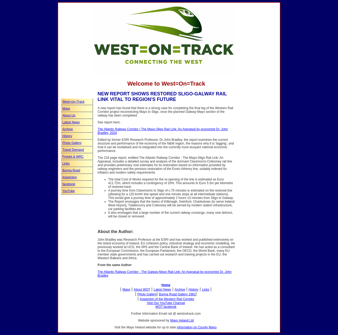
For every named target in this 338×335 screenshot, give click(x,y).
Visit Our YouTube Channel (166, 303)
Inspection (69, 177)
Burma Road (71, 170)
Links (66, 163)
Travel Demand (73, 150)
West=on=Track (73, 102)
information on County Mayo (197, 327)
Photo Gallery (72, 143)
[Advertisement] (253, 192)
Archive (67, 129)
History (67, 136)
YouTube (68, 191)
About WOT (142, 289)
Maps (66, 108)
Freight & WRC (73, 157)
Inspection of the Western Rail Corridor (167, 299)
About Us (68, 115)
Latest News (71, 122)
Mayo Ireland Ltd (182, 320)
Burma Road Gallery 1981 (177, 294)
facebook (68, 184)
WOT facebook (165, 307)
